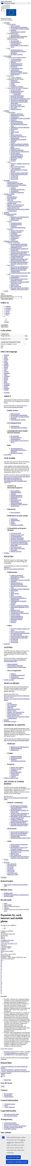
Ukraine (6, 291)
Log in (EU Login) (12, 873)
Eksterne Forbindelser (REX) (18, 260)
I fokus (9, 162)
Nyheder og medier (9, 194)
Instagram (7, 308)
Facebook (7, 309)
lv (1, 981)
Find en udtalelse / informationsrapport (16, 59)
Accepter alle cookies (13, 1157)
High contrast (4, 326)
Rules (8, 48)
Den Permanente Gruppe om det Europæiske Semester (19, 279)
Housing (13, 142)
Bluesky (7, 313)
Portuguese (7, 383)
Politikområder (11, 112)
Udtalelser (13, 62)
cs (1, 963)
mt (1, 983)
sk (1, 990)
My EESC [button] (6, 862)
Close (18, 342)
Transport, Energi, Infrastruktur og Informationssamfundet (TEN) (20, 252)
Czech (5, 356)
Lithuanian (7, 376)
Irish (5, 370)
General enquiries (8, 1096)
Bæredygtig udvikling (16, 157)
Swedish (6, 390)
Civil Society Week (16, 89)
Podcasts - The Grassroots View (15, 204)
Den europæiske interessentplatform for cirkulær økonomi (19, 170)
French (6, 368)
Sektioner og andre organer (11, 241)
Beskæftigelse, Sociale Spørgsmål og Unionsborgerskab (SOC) (20, 255)
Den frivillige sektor (16, 235)
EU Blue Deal (14, 176)
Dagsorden (7, 180)
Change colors (4, 334)
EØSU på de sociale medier (14, 206)
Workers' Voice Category (17, 230)
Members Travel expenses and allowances (15, 1126)
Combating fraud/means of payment (14, 1053)
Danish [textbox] (15, 344)
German (6, 359)
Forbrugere (13, 120)
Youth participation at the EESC (19, 174)
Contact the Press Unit (13, 207)
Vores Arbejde (7, 905)
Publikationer (14, 80)
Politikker (6, 111)
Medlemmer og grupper (10, 214)
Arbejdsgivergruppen (16, 223)
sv (1, 993)
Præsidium (13, 30)
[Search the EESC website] (11, 297)
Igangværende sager (16, 68)
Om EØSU (7, 22)
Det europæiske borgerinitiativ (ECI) (20, 98)
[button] (3, 1076)
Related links (7, 1080)
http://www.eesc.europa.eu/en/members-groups (16, 740)
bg (1, 961)
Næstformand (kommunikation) (19, 27)
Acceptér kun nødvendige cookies (17, 1162)
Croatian (6, 371)
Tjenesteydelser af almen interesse (20, 151)
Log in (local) (11, 871)
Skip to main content (6, 1)
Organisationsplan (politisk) (18, 32)
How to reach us (8, 1093)
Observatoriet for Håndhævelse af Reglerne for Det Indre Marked (19, 267)
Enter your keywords (6, 295)
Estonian (6, 365)
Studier (12, 83)
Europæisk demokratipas (17, 95)
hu (1, 977)
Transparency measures (10, 1123)
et (1, 972)
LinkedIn (7, 306)
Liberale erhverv (15, 236)
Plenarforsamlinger (12, 182)
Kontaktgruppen (15, 277)
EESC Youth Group (16, 286)
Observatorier (11, 265)
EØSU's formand (15, 25)
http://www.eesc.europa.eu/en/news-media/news (17, 695)
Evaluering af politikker (17, 86)
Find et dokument (16, 77)
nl (1, 984)
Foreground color (5, 336)
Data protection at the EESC (11, 1114)
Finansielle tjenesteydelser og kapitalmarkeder (18, 137)
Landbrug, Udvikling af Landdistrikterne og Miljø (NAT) (19, 258)
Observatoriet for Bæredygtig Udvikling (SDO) (18, 270)
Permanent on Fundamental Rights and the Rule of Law (20, 282)
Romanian (6, 385)
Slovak (6, 386)
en (1, 969)
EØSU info (10, 200)
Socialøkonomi (15, 238)
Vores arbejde (7, 56)
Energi (12, 130)
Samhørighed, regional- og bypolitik (20, 118)
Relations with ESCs (16, 109)
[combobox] (19, 344)
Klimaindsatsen (15, 117)
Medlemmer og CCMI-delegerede (20, 217)
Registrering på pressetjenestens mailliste (18, 209)
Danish (6, 358)
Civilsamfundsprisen (16, 92)
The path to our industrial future (19, 100)
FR (5, 928)
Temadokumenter (15, 82)
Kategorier (10, 229)
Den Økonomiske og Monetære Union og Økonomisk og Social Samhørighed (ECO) (19, 245)
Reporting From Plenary (14, 201)
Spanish (6, 364)
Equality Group (15, 285)
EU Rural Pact (14, 179)
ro (1, 989)
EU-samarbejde (15, 41)
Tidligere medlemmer (16, 218)
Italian (5, 374)
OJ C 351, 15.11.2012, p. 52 (9, 943)
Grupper (9, 221)
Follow (3, 1074)
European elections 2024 (17, 91)
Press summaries (11, 198)
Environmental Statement (10, 1116)
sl (1, 992)
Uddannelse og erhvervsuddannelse (20, 127)
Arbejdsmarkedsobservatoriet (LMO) (20, 273)
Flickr (6, 314)
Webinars (13, 188)
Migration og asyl (15, 148)
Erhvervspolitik (15, 132)
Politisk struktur (11, 24)
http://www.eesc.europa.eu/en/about (13, 407)
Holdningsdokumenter (16, 65)
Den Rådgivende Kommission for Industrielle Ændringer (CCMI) (19, 263)
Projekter (13, 85)
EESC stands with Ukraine (18, 106)
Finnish (6, 367)
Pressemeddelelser (12, 197)
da (1, 965)
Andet (8, 274)
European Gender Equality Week (19, 173)
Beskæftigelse (14, 129)
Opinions (6, 908)
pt (1, 987)
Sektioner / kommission (13, 242)
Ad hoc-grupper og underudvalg (19, 276)
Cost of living (14, 177)
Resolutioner (14, 66)
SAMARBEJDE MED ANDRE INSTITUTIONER (15, 38)
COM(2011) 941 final (7, 940)
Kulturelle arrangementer (17, 192)
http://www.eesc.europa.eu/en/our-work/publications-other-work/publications (15, 480)
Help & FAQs (11, 870)
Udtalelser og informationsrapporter (16, 57)
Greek (5, 361)
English (6, 362)
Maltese (6, 379)
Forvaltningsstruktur (12, 33)
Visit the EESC (8, 1095)
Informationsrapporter (16, 63)
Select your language (6, 344)
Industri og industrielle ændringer (19, 144)
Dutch (5, 380)
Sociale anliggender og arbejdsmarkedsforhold (17, 155)
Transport (13, 160)
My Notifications (11, 865)
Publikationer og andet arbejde (15, 79)
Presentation (17, 94)
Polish (5, 382)
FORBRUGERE (8, 893)
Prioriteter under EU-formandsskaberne (16, 43)
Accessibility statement (10, 1129)
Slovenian (6, 388)
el (1, 968)
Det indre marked (15, 153)
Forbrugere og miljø (16, 232)
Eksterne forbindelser (16, 135)
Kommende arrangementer (18, 189)
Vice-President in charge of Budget (20, 29)
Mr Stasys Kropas (6, 946)
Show (2, 1086)
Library (6, 1105)
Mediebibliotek (12, 211)
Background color (5, 339)
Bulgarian (6, 355)
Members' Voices (11, 203)
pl (1, 986)
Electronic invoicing (9, 1051)
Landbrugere (14, 233)
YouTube (6, 319)
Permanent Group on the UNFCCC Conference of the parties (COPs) (20, 288)
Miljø (12, 133)
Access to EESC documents (11, 1124)
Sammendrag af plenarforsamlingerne (16, 70)
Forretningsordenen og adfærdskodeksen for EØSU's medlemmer (18, 51)
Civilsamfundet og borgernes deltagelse (17, 88)
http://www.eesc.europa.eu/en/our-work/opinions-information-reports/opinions (17, 477)
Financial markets (5, 955)
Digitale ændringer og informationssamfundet (17, 122)
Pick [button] (26, 336)
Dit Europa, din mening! (17, 97)
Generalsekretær (15, 35)
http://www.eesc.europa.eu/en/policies (14, 569)
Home (5, 903)
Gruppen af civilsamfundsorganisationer (18, 226)
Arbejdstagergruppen (16, 224)
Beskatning (14, 159)
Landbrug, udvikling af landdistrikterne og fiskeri (17, 114)
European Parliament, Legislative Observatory (14, 1069)
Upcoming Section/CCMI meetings (16, 185)
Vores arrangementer (12, 186)
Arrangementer (15, 191)
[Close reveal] (2, 348)
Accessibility (4, 325)
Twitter (6, 311)
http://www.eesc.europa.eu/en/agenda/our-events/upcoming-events (15, 660)
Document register (9, 1104)
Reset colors (13, 342)
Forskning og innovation (17, 150)
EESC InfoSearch (9, 1107)
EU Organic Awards (16, 104)
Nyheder (9, 195)
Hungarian (7, 373)
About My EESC (11, 864)
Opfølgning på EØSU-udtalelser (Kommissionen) (19, 73)
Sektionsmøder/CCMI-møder (15, 183)
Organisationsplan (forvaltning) (19, 36)
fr (1, 975)
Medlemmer (10, 215)
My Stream (10, 868)
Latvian (6, 377)
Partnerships (14, 108)
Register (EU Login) (12, 874)
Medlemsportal (15, 220)
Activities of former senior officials (13, 1127)
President (6, 212)
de (1, 966)
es (1, 971)
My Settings (10, 867)
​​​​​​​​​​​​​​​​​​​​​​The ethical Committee (17, 54)
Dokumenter (10, 76)
